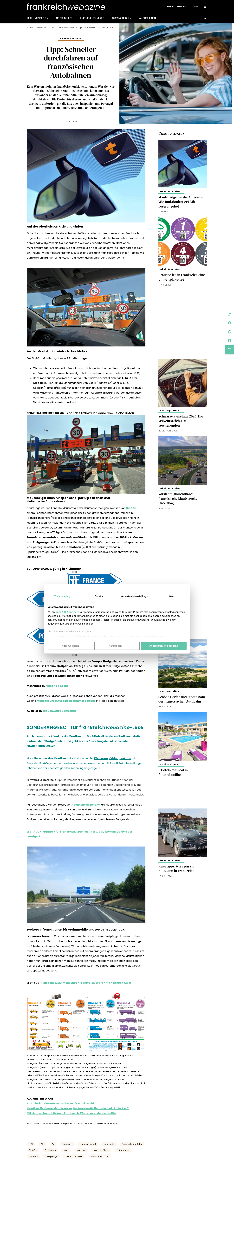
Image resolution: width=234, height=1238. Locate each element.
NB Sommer (123, 1150)
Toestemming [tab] (62, 596)
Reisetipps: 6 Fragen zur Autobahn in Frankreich (176, 868)
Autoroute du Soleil (132, 1144)
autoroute (109, 1144)
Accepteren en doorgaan (164, 645)
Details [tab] (99, 596)
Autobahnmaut (88, 1144)
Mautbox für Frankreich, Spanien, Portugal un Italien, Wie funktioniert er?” (78, 1108)
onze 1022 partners (67, 612)
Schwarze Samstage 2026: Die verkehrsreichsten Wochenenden (180, 421)
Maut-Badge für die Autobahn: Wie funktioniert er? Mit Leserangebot (181, 202)
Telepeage (52, 1156)
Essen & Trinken (121, 18)
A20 (31, 1144)
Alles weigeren (70, 645)
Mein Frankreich (177, 6)
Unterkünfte (64, 18)
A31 (42, 1144)
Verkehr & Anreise (66, 27)
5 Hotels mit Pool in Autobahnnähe (173, 772)
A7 (53, 1144)
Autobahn (67, 1144)
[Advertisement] (182, 320)
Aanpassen (117, 645)
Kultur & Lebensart (92, 18)
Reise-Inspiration (37, 18)
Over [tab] (172, 596)
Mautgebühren (101, 1150)
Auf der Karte (147, 18)
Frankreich (50, 1150)
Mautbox (81, 1150)
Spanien (33, 1156)
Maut (66, 1150)
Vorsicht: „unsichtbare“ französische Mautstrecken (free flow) (178, 498)
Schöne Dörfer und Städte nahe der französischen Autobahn (182, 699)
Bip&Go (33, 1150)
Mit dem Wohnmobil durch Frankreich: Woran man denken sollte (87, 983)
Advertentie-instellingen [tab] (135, 596)
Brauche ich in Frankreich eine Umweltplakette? (181, 277)
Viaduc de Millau (74, 1156)
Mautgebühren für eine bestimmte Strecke (66, 701)
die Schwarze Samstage (59, 711)
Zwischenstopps (99, 1156)
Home (30, 27)
